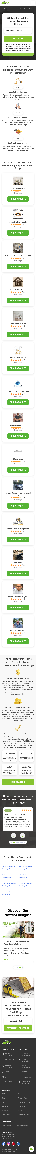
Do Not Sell (22, 1106)
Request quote (18, 199)
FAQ (3, 1102)
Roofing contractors (7, 1054)
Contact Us (6, 1115)
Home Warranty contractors (26, 1082)
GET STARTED (18, 782)
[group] (18, 942)
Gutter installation (24, 1060)
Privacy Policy (23, 1098)
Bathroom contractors (7, 1066)
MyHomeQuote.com (11, 1149)
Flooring (23, 1071)
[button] (11, 842)
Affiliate (4, 1094)
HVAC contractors (7, 1072)
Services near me (22, 1126)
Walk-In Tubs (25, 1077)
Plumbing (7, 1081)
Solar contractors (9, 1059)
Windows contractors (24, 1054)
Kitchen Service (13, 8)
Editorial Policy (23, 1115)
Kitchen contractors (24, 1066)
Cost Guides (6, 1126)
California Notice (24, 1102)
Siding (5, 1077)
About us (5, 1111)
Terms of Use (22, 1094)
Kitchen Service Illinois (26, 8)
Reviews (5, 1106)
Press (20, 1111)
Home (5, 8)
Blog (3, 1098)
